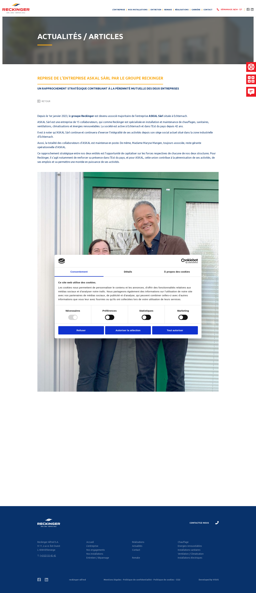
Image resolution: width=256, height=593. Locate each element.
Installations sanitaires (189, 550)
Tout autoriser (175, 330)
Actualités (137, 546)
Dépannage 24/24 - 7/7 (229, 9)
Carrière (196, 10)
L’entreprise (118, 10)
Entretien (156, 10)
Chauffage (183, 542)
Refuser (81, 330)
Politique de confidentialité (137, 580)
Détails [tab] (128, 271)
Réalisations (182, 10)
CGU (178, 580)
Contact (207, 10)
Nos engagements (95, 550)
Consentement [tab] (79, 271)
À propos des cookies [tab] (177, 271)
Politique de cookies (163, 580)
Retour (46, 101)
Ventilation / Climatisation (191, 553)
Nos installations (137, 10)
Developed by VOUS (209, 580)
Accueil (90, 542)
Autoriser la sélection (128, 330)
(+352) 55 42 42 (48, 555)
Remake (168, 10)
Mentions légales (112, 580)
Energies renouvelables (190, 546)
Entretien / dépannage (97, 557)
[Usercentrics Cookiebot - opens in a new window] (183, 261)
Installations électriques (190, 557)
